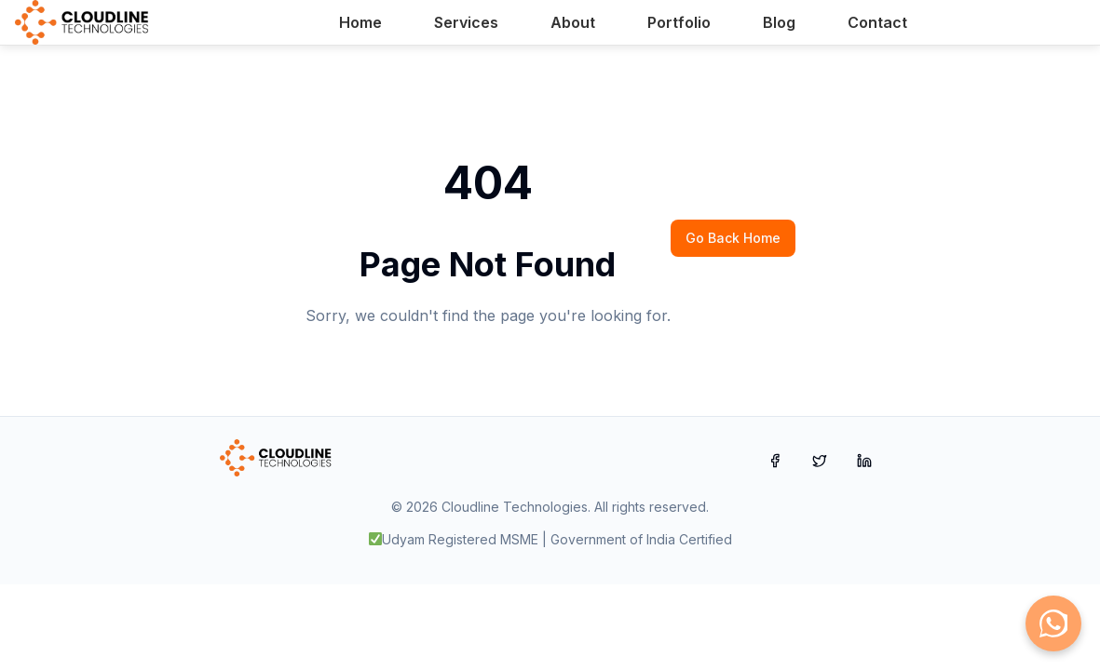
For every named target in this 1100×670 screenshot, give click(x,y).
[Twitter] (820, 461)
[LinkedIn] (864, 461)
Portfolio (679, 22)
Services (466, 22)
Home (360, 22)
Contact (877, 22)
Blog (779, 22)
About (572, 22)
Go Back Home (733, 238)
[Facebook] (775, 461)
